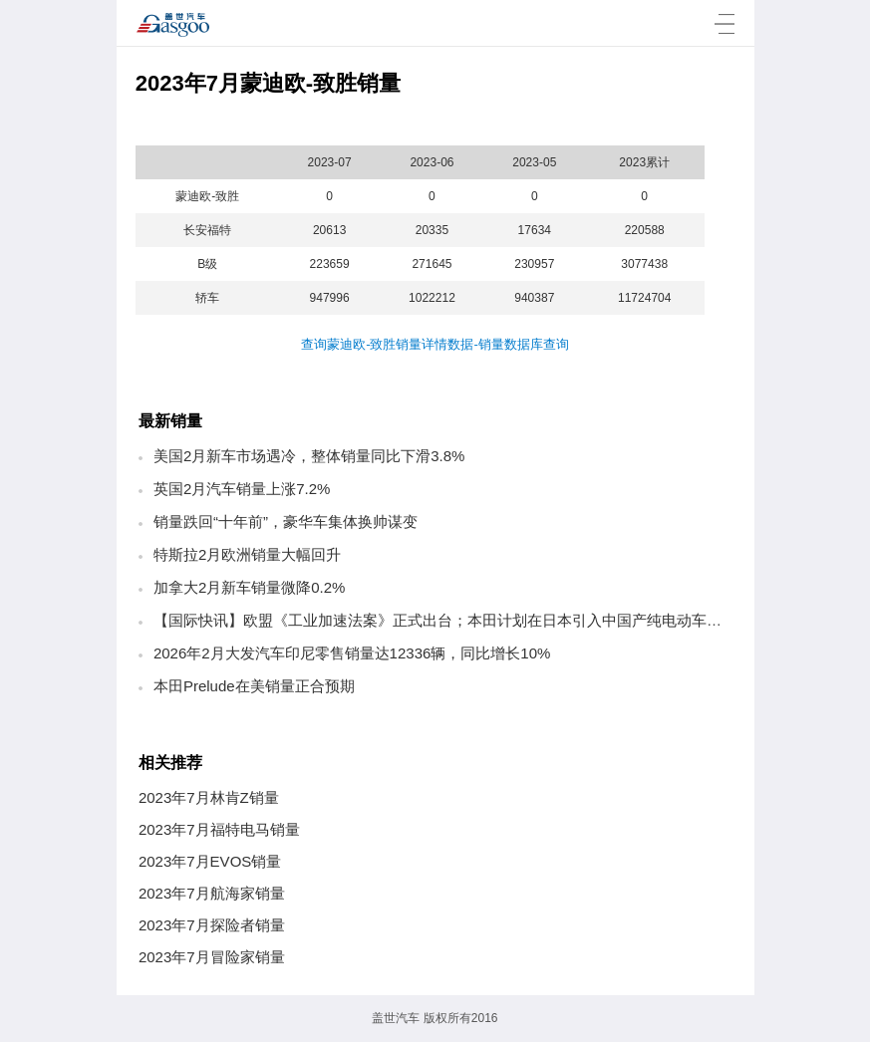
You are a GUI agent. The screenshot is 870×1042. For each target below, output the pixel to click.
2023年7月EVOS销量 (210, 861)
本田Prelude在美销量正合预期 (254, 685)
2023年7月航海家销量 (212, 893)
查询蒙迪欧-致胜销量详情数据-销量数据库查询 (435, 344)
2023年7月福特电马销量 (219, 829)
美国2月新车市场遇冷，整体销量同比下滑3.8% (309, 455)
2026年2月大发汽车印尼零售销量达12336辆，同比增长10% (351, 653)
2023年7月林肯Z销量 (209, 797)
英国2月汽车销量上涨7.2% (242, 488)
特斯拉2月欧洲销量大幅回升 (247, 554)
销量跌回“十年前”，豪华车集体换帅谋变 (285, 521)
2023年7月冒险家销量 (212, 956)
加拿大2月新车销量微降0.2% (249, 587)
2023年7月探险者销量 (212, 924)
